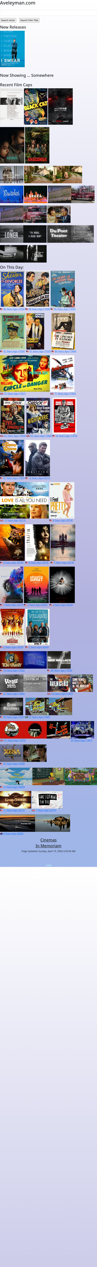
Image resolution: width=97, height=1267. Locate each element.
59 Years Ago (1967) (62, 693)
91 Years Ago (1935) (40, 351)
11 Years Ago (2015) (14, 810)
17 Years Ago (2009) (14, 787)
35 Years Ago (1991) (81, 740)
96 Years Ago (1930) (14, 309)
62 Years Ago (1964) (15, 435)
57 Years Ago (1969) (39, 717)
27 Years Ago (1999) (14, 763)
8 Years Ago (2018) (63, 520)
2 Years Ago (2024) (37, 604)
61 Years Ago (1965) (14, 693)
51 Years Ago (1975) (15, 740)
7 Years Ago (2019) (64, 562)
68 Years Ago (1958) (61, 670)
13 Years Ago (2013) (39, 478)
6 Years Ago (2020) (13, 833)
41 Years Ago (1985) (14, 478)
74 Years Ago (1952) (14, 670)
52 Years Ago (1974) (66, 435)
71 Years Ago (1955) (65, 393)
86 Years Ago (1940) (65, 351)
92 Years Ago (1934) (14, 351)
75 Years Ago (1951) (15, 393)
